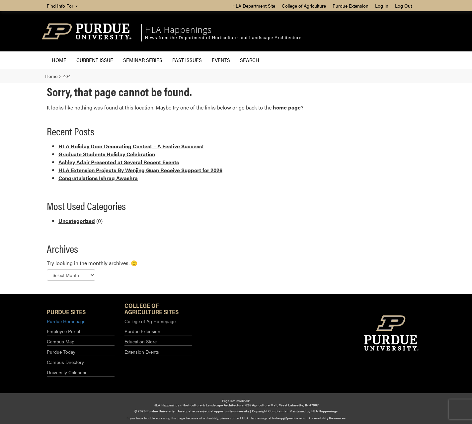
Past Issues (187, 60)
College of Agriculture (304, 5)
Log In (381, 5)
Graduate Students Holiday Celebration (106, 154)
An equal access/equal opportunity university (213, 411)
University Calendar (67, 372)
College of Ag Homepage (150, 321)
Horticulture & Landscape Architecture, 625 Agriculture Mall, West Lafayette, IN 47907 (251, 405)
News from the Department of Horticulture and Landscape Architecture (223, 37)
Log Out (403, 5)
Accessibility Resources (327, 418)
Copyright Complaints (269, 411)
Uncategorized (76, 221)
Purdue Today (61, 351)
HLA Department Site (253, 5)
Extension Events (141, 351)
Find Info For (62, 5)
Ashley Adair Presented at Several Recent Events (118, 162)
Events (221, 60)
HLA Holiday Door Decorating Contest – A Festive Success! (130, 146)
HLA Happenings (178, 29)
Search (249, 60)
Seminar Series (142, 60)
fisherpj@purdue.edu (288, 418)
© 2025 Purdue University (154, 411)
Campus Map (60, 341)
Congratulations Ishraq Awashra (98, 178)
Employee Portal (63, 331)
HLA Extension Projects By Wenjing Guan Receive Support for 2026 (140, 170)
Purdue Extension (350, 5)
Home (59, 60)
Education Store (140, 341)
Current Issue (94, 60)
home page (287, 107)
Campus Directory (65, 362)
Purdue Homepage (66, 321)
